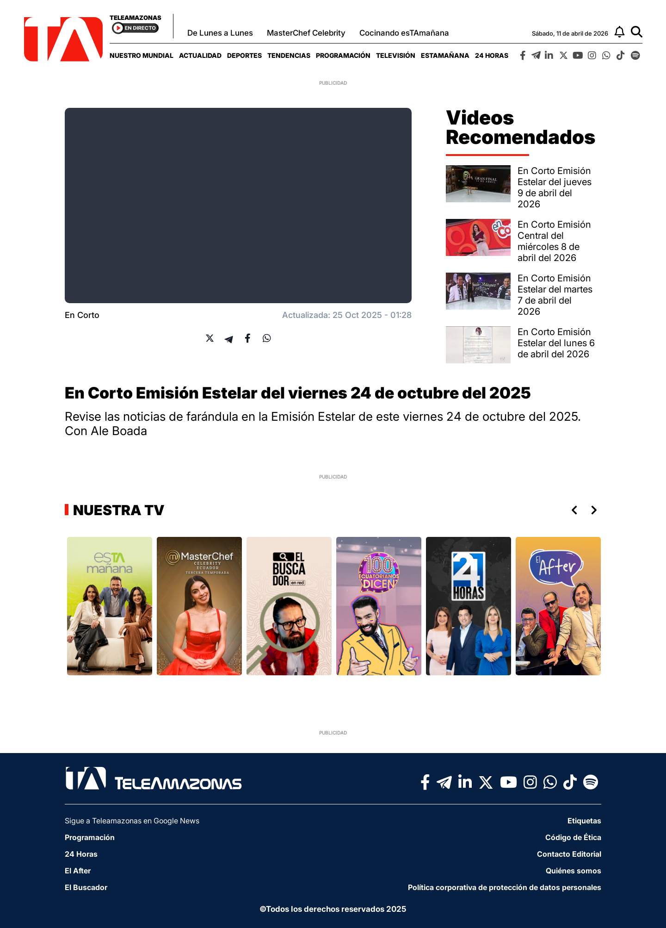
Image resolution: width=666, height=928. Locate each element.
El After (78, 870)
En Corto (82, 315)
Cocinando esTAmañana (404, 32)
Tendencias (288, 55)
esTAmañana (445, 55)
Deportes (244, 55)
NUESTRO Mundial (141, 55)
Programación (343, 55)
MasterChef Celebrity (306, 32)
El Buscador (86, 887)
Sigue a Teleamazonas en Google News (132, 820)
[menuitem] (141, 55)
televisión (395, 55)
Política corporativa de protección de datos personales (504, 887)
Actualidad (200, 55)
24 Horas (491, 55)
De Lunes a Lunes (220, 32)
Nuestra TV (117, 510)
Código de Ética (573, 837)
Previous (572, 510)
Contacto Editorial (569, 854)
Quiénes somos (573, 870)
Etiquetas (584, 820)
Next (595, 510)
